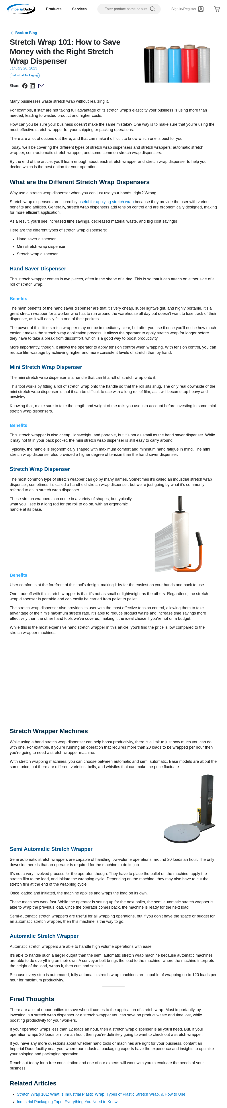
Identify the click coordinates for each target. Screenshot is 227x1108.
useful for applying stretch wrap (106, 202)
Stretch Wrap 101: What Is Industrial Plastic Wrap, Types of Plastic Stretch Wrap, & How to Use (101, 1094)
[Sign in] (187, 9)
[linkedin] (32, 86)
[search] (154, 9)
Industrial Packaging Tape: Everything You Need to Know (67, 1102)
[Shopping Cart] (217, 9)
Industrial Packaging (25, 75)
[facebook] (25, 86)
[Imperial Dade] (21, 9)
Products (53, 9)
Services (79, 9)
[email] (41, 86)
